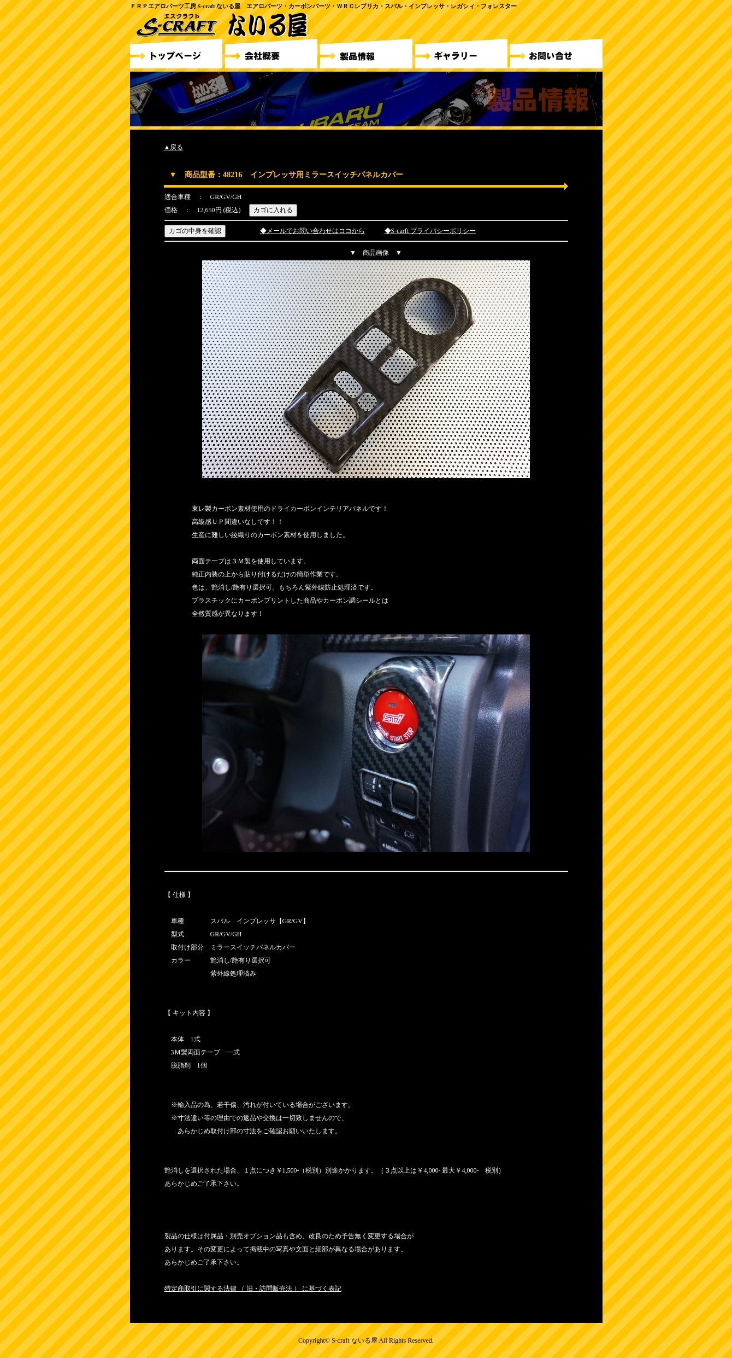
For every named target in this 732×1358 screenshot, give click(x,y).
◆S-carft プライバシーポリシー (430, 231)
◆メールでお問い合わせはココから (312, 231)
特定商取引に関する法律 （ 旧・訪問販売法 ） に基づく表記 (252, 1288)
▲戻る (174, 147)
